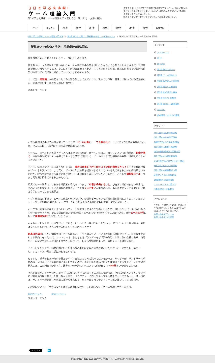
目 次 (159, 58)
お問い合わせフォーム (164, 214)
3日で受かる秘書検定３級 (165, 170)
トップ (35, 28)
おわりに (160, 28)
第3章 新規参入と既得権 (168, 81)
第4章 (105, 28)
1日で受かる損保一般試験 (165, 147)
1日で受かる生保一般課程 (165, 133)
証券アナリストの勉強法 (165, 175)
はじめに (50, 28)
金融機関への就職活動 (164, 180)
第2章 (78, 28)
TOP (45, 36)
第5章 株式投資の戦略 (167, 92)
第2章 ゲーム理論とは (167, 75)
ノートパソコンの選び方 (165, 184)
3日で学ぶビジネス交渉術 (165, 165)
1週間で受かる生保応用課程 (166, 142)
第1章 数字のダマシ (166, 69)
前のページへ (35, 293)
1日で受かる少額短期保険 (165, 156)
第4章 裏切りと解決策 (167, 87)
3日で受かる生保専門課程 (165, 137)
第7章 (145, 28)
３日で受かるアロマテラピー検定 (169, 161)
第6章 (132, 28)
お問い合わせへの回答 (164, 217)
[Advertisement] (56, 115)
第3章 (92, 28)
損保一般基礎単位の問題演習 (167, 151)
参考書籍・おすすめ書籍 (168, 115)
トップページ (163, 52)
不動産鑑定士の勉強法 (164, 189)
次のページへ (58, 293)
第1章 (65, 28)
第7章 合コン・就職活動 (168, 104)
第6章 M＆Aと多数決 (166, 98)
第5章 (118, 28)
